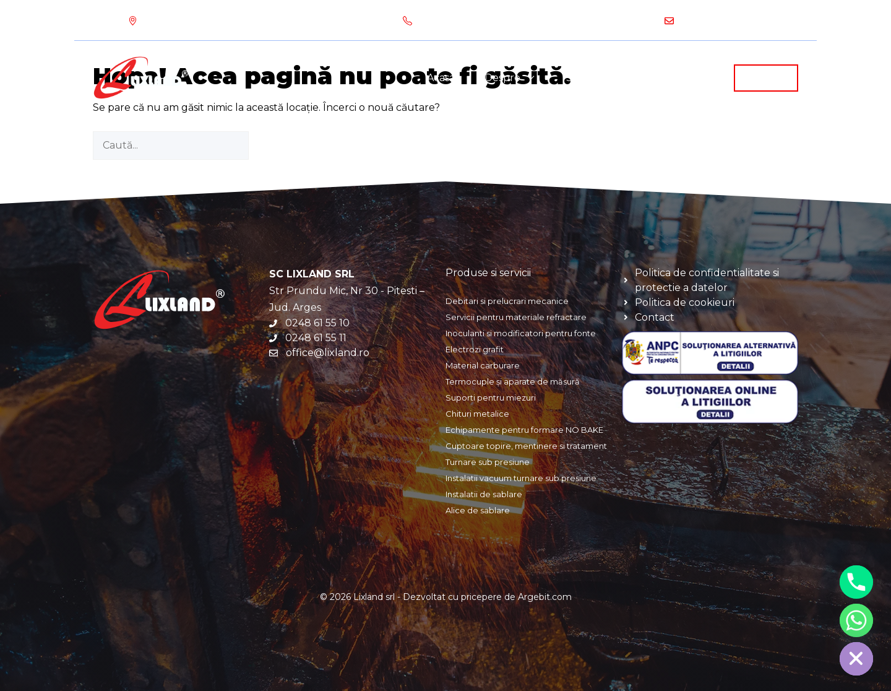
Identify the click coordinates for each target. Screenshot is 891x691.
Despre (517, 78)
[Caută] (269, 145)
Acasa (441, 78)
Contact (766, 77)
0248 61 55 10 (560, 20)
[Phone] (856, 582)
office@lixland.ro (720, 20)
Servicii (598, 78)
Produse (682, 78)
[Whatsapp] (856, 620)
